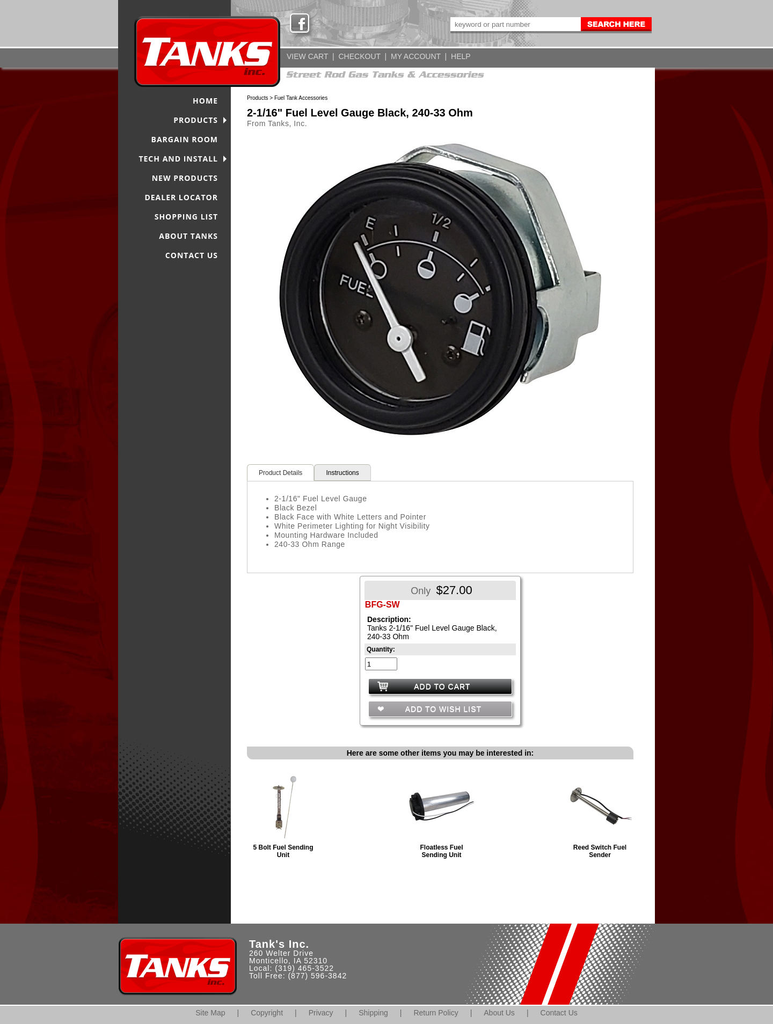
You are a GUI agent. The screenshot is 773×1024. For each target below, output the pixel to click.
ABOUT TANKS (188, 236)
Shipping (373, 1012)
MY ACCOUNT (416, 56)
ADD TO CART (442, 686)
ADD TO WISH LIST (442, 709)
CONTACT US (191, 255)
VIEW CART (307, 56)
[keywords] (514, 24)
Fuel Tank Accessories (300, 98)
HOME (205, 101)
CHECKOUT (359, 56)
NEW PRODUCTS (185, 178)
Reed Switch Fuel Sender (599, 851)
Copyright (267, 1012)
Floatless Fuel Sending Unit (441, 851)
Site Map (210, 1012)
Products (257, 98)
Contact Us (559, 1012)
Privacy (321, 1012)
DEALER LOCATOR (181, 197)
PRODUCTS (195, 120)
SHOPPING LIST (186, 216)
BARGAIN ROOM (184, 139)
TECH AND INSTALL (178, 158)
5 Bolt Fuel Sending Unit (283, 851)
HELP (461, 56)
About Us (499, 1012)
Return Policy (435, 1012)
